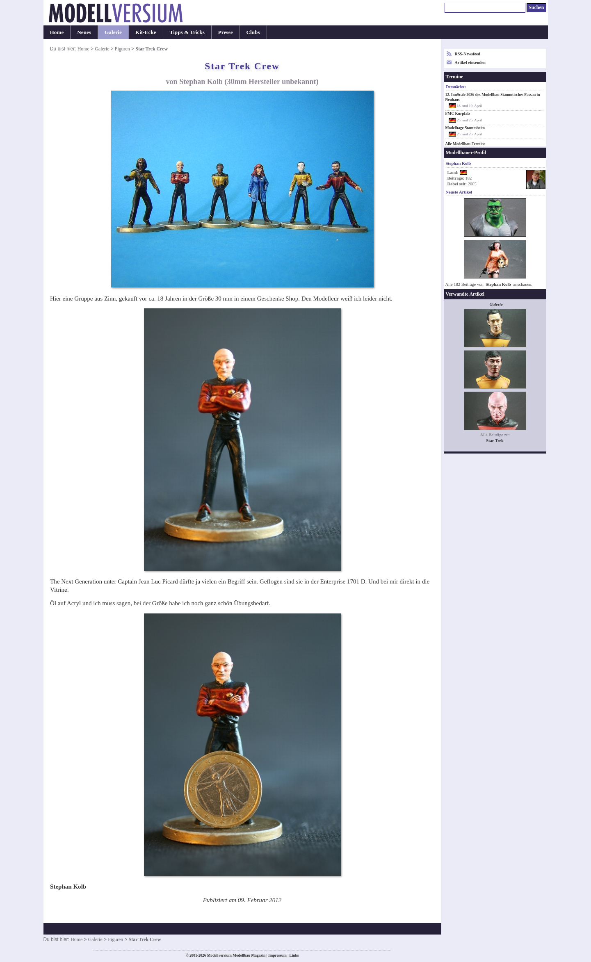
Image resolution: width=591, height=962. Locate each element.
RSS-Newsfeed (467, 54)
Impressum (277, 955)
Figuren (122, 49)
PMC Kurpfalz (457, 114)
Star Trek (495, 440)
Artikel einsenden (470, 62)
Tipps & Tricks (187, 32)
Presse (225, 32)
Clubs (253, 32)
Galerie (113, 32)
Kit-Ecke (145, 32)
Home (57, 32)
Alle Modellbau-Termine (465, 144)
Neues (84, 32)
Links (294, 955)
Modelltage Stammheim (465, 128)
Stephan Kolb (498, 284)
